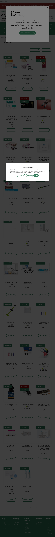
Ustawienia (21, 175)
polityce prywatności (36, 172)
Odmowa (29, 175)
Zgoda (36, 175)
